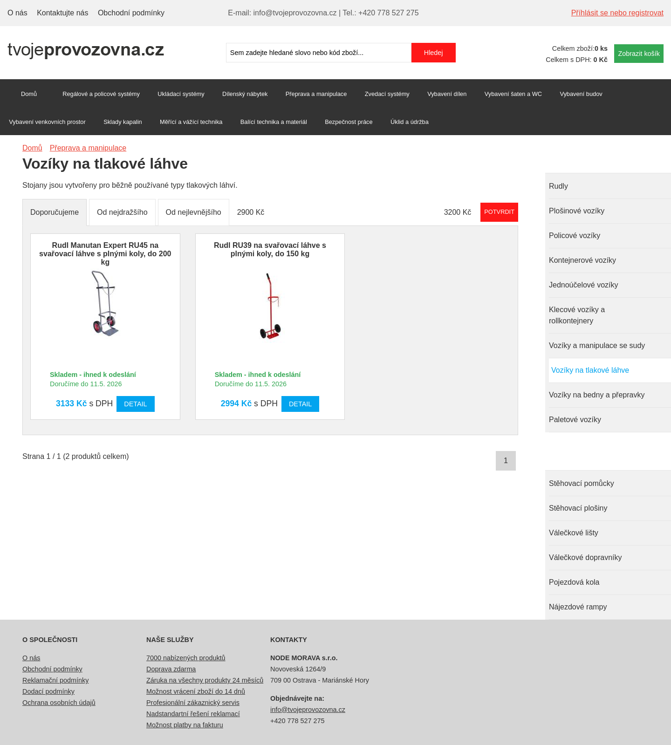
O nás (17, 13)
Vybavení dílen (446, 93)
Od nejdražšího (122, 212)
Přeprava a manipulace (316, 93)
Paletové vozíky (575, 420)
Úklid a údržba (409, 121)
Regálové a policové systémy (101, 93)
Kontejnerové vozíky (582, 260)
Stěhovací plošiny (578, 508)
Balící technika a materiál (273, 121)
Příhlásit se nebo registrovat (617, 13)
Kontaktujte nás (62, 13)
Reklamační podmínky (55, 680)
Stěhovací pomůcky (581, 483)
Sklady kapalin (122, 121)
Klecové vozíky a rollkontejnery (577, 315)
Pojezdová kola (574, 582)
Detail (135, 404)
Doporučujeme (54, 212)
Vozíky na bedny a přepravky (596, 395)
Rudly (558, 186)
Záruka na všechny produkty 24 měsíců (204, 680)
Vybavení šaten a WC (513, 93)
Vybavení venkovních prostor (47, 121)
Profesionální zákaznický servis (193, 702)
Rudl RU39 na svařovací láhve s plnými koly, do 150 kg (270, 249)
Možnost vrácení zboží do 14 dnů (195, 691)
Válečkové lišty (573, 533)
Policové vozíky (574, 235)
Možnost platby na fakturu (184, 725)
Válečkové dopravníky (585, 557)
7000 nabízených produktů (186, 658)
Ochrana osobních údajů (59, 702)
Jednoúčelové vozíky (583, 285)
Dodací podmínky (48, 691)
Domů (29, 93)
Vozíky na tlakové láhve (590, 370)
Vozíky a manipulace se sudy (597, 345)
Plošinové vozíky (576, 211)
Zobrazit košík (639, 53)
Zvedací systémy (387, 93)
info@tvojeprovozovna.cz (307, 709)
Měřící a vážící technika (191, 121)
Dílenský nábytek (244, 93)
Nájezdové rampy (578, 607)
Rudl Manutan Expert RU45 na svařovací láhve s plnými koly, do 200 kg (105, 253)
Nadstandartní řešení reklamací (193, 714)
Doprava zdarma (171, 669)
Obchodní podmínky (131, 13)
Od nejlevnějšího (193, 212)
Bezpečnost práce (348, 121)
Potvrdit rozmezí (499, 211)
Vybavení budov (581, 93)
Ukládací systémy (180, 93)
